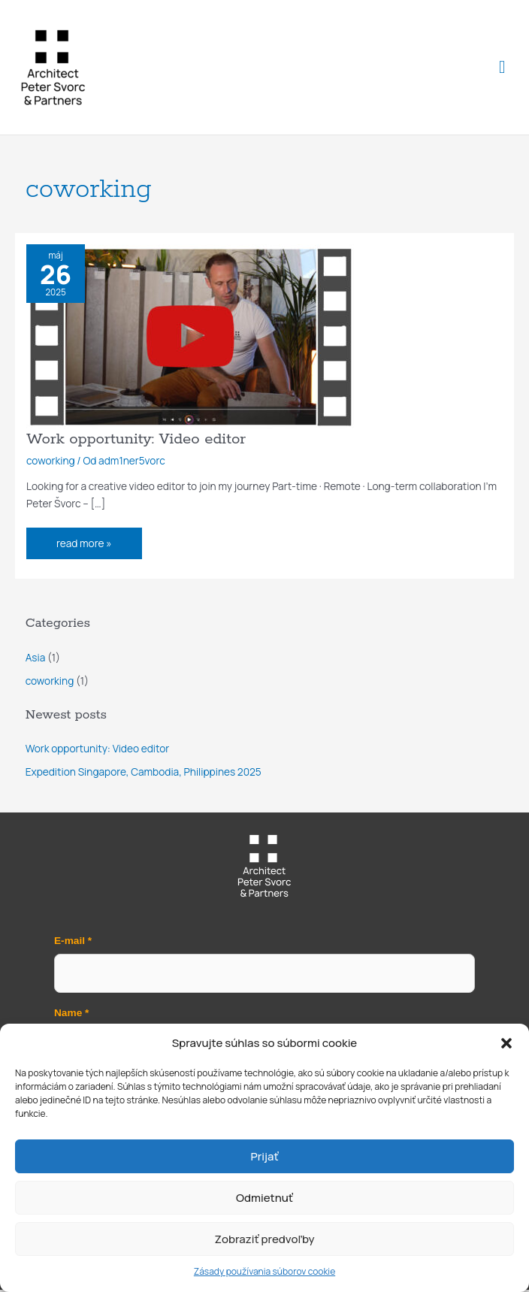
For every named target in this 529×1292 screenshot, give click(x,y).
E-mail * (73, 943)
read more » (85, 541)
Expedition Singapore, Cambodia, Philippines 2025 (143, 774)
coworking (50, 462)
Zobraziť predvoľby (264, 1239)
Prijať (264, 1156)
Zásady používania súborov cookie (264, 1271)
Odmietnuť (264, 1198)
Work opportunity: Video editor (136, 442)
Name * (71, 1015)
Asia (36, 659)
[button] (506, 1043)
